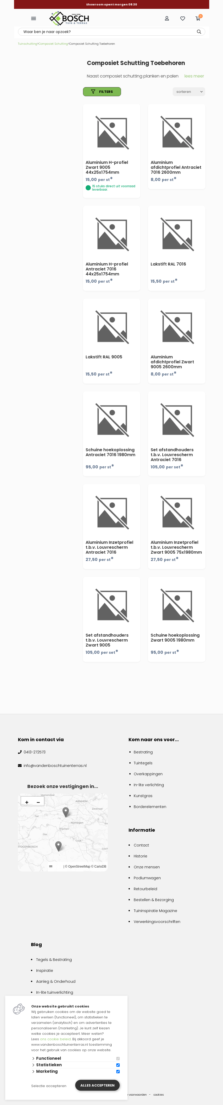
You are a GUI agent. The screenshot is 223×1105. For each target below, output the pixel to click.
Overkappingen (148, 774)
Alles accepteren (97, 1085)
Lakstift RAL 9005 (104, 356)
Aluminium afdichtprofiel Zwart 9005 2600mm (172, 361)
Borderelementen (150, 806)
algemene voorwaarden (130, 1095)
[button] (58, 846)
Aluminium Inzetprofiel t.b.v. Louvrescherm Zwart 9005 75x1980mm (176, 547)
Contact (141, 845)
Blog (36, 944)
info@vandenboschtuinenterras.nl (55, 765)
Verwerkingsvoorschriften (157, 921)
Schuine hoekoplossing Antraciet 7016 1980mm (110, 452)
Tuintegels (143, 763)
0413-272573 (34, 752)
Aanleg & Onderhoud (55, 981)
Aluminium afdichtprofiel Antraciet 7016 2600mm (176, 167)
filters (102, 91)
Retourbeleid (145, 888)
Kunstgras (143, 795)
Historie (140, 856)
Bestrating (143, 752)
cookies (159, 1095)
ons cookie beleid (55, 1039)
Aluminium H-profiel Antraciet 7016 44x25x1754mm (107, 269)
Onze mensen (147, 867)
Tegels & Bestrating (54, 959)
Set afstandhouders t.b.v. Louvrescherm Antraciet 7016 (172, 454)
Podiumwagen (147, 878)
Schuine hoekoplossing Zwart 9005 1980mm (175, 638)
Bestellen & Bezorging (154, 899)
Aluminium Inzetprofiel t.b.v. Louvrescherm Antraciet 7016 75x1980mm (109, 550)
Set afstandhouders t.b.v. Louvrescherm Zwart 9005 (107, 640)
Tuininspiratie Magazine (155, 910)
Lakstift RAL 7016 (168, 264)
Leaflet (55, 866)
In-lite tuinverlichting (54, 992)
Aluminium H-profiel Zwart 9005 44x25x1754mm (107, 167)
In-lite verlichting (149, 784)
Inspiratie (44, 970)
